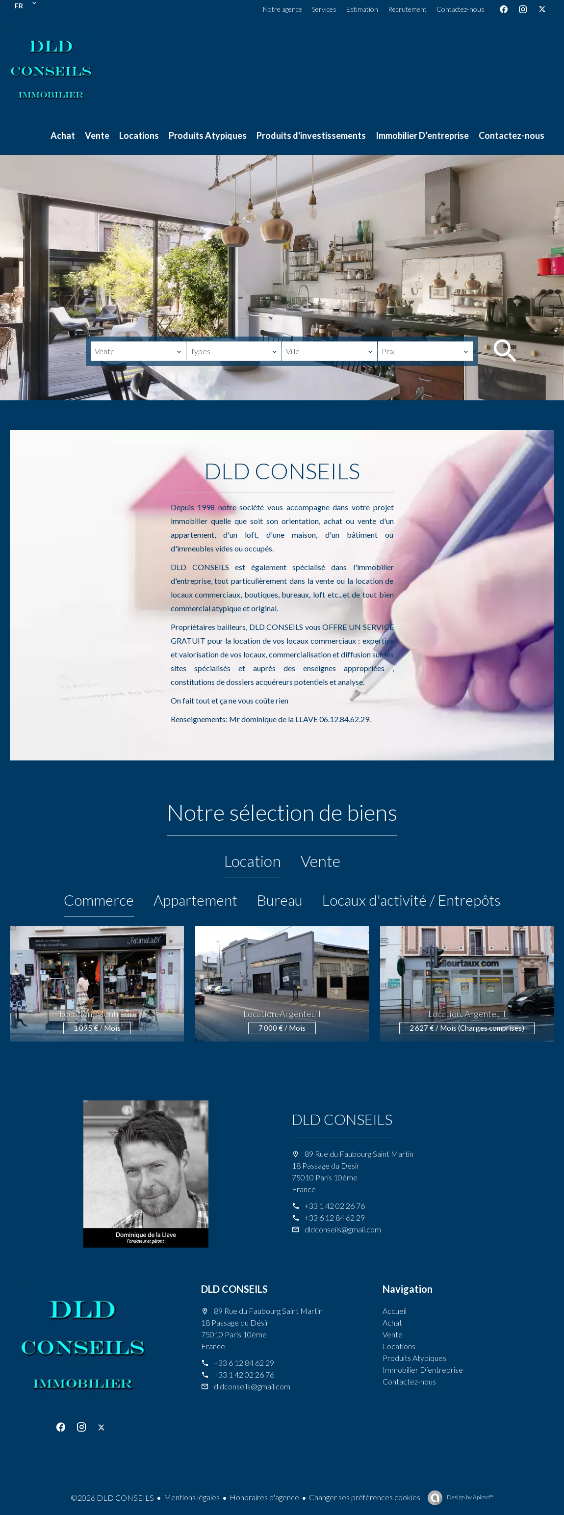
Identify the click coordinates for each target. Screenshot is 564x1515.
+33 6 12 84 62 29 (335, 1217)
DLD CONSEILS (342, 1119)
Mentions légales (192, 1497)
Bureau (280, 900)
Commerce (99, 900)
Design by (469, 1497)
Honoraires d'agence (264, 1497)
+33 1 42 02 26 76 (335, 1205)
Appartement (195, 900)
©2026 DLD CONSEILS (112, 1497)
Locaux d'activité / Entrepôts (411, 900)
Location (252, 860)
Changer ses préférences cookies (364, 1497)
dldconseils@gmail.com (343, 1229)
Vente (320, 860)
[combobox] (138, 351)
